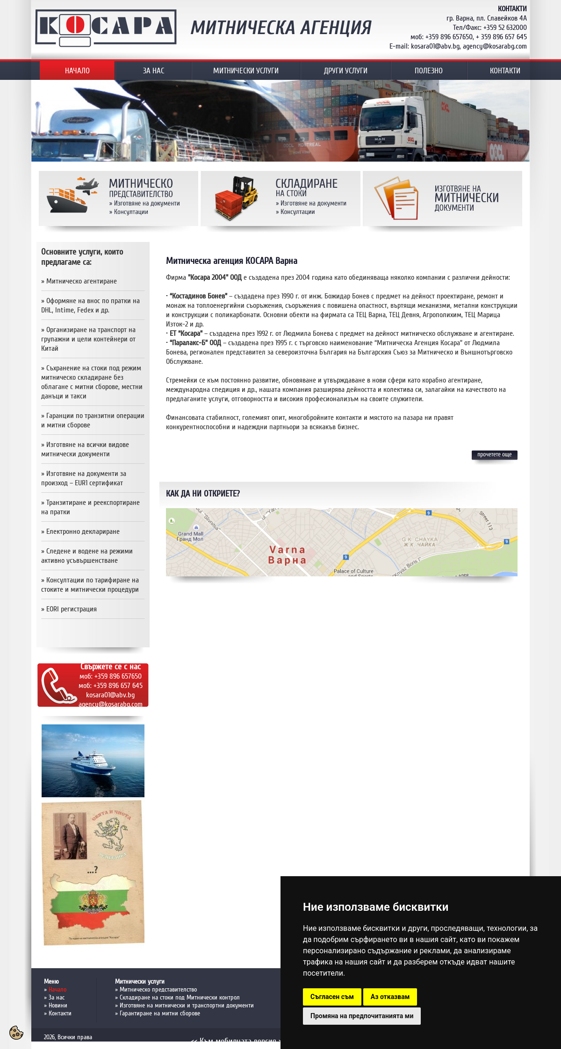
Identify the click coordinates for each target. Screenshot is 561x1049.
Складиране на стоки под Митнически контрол (180, 997)
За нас (57, 997)
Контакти (60, 1013)
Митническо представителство (158, 989)
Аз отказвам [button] (390, 996)
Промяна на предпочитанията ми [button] (361, 1016)
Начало (57, 989)
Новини (58, 1005)
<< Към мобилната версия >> (238, 1041)
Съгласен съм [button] (332, 996)
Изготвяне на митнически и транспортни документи (187, 1005)
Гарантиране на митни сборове (160, 1013)
